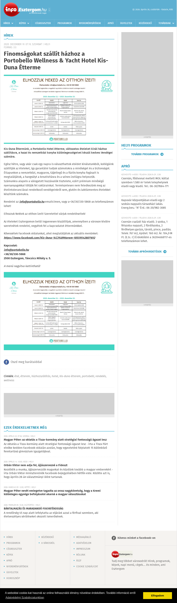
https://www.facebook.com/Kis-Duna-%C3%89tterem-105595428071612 (49, 238)
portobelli (88, 376)
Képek (22, 23)
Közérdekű (145, 23)
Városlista (49, 10)
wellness (9, 380)
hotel (55, 376)
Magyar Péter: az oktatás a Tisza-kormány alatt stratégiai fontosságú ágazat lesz (55, 440)
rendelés (100, 376)
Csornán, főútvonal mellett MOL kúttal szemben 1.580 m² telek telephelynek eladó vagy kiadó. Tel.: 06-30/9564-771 (145, 182)
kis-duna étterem (70, 376)
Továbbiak (165, 23)
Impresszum (83, 549)
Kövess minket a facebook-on (136, 538)
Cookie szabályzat (87, 566)
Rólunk (80, 555)
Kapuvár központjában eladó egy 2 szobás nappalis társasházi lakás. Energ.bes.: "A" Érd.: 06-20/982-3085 (143, 204)
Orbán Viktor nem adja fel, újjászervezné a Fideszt (35, 465)
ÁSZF (78, 561)
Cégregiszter (43, 23)
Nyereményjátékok (90, 23)
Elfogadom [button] (157, 595)
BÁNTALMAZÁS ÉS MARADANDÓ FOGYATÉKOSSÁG (33, 509)
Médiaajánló (83, 537)
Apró (111, 23)
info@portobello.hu (16, 250)
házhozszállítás (40, 376)
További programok (145, 154)
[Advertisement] (59, 403)
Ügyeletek (126, 23)
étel (16, 376)
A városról (48, 543)
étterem (25, 376)
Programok (65, 23)
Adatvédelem (83, 543)
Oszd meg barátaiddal (26, 362)
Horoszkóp (13, 578)
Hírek (6, 23)
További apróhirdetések (145, 251)
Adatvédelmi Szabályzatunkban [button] (25, 597)
